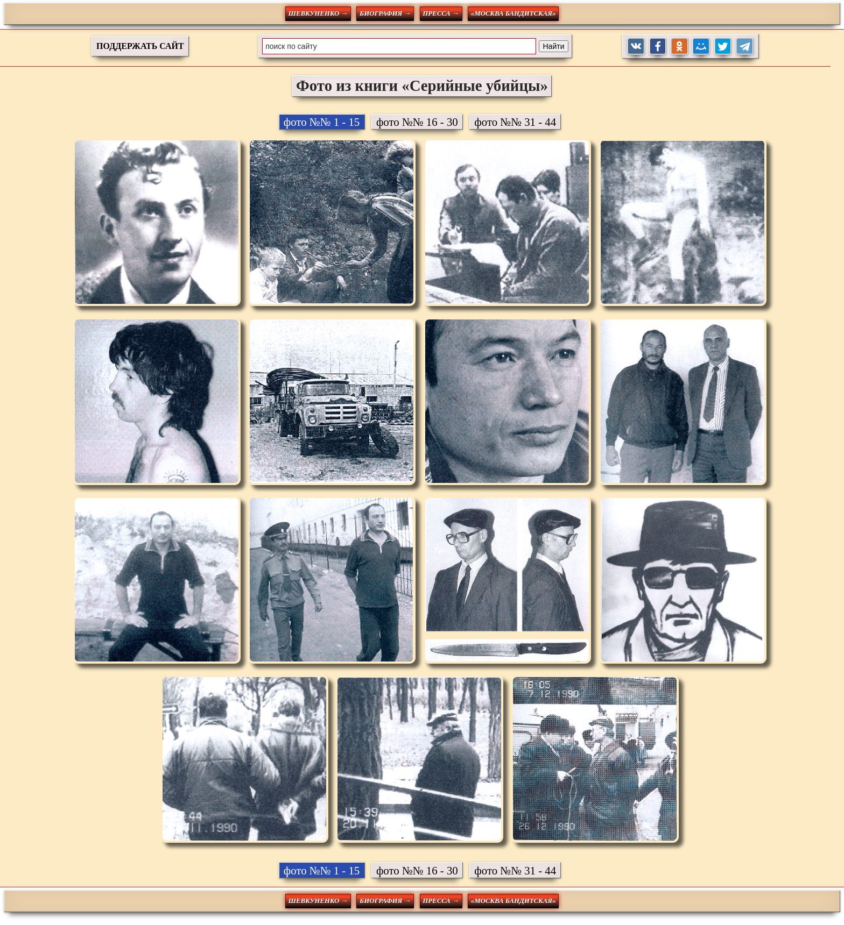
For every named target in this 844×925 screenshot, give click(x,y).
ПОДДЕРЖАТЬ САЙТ (140, 46)
